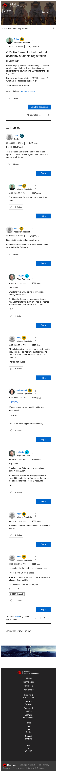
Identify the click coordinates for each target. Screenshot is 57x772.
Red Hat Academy (28, 91)
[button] (33, 41)
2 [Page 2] (44, 618)
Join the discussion (39, 107)
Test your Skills (28, 729)
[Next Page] (48, 618)
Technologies (28, 682)
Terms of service (19, 768)
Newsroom (28, 686)
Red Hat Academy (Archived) (16, 29)
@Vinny (14, 402)
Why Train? (28, 690)
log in (17, 616)
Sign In (44, 12)
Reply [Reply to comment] (43, 173)
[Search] (20, 11)
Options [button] (53, 28)
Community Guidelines (36, 768)
